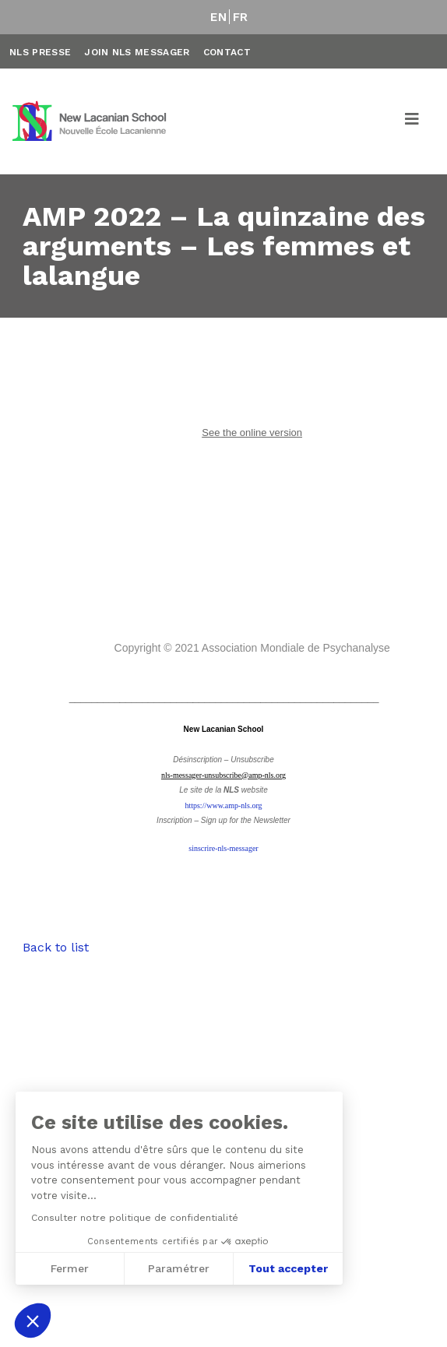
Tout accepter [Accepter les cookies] (143, 1268)
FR (240, 17)
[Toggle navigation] (413, 121)
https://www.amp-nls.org (223, 805)
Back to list (56, 947)
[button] (32, 1320)
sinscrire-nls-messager (223, 848)
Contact (227, 52)
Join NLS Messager (136, 52)
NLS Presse (40, 52)
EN (218, 17)
